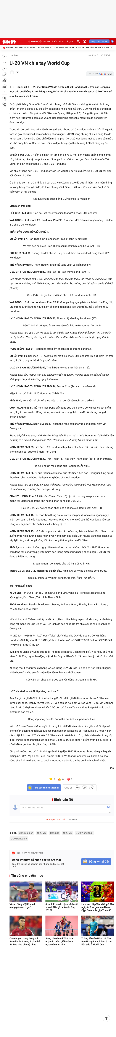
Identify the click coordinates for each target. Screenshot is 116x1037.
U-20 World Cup (84, 832)
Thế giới (40, 48)
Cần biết (56, 41)
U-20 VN (41, 832)
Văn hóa (101, 48)
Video (26, 48)
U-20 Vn (67, 832)
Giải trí (109, 48)
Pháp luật (49, 48)
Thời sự (33, 48)
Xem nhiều (19, 48)
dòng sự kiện (26, 832)
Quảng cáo (68, 41)
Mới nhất (10, 48)
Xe (76, 48)
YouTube (44, 41)
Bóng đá (54, 832)
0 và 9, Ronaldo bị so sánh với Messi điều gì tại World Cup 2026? (61, 907)
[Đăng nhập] (84, 41)
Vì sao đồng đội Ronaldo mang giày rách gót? (23, 906)
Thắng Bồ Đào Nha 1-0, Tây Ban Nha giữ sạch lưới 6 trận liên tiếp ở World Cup (96, 941)
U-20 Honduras (19, 838)
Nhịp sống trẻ (91, 48)
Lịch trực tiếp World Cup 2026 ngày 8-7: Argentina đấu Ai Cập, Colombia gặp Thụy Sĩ (97, 907)
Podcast (33, 41)
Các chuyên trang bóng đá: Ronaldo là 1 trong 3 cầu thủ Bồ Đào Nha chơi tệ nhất (25, 941)
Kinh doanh (59, 48)
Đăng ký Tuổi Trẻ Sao (99, 41)
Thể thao (14, 55)
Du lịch (81, 48)
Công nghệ (69, 48)
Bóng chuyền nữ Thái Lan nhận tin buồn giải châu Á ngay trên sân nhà (59, 941)
